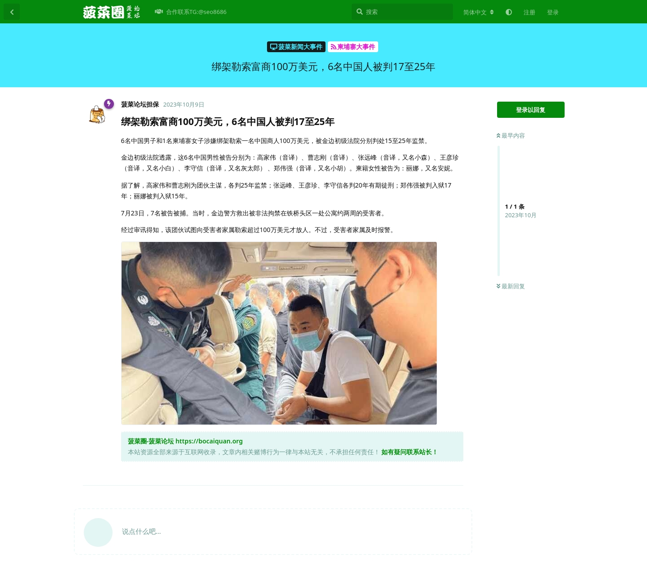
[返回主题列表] (12, 12)
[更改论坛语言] (478, 12)
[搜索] (402, 12)
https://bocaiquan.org (209, 441)
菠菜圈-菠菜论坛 (151, 441)
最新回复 (511, 286)
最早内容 (511, 135)
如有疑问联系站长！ (409, 451)
